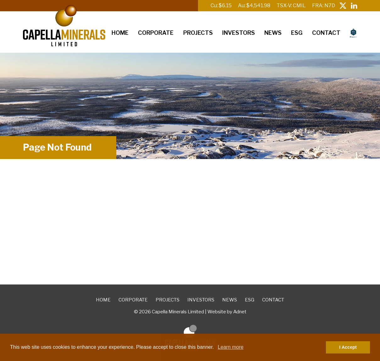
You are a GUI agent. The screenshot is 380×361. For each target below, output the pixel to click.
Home (120, 32)
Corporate (155, 32)
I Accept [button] (347, 347)
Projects (198, 32)
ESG (296, 32)
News (273, 32)
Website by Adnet (226, 312)
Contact (326, 32)
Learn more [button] (231, 347)
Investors (238, 32)
